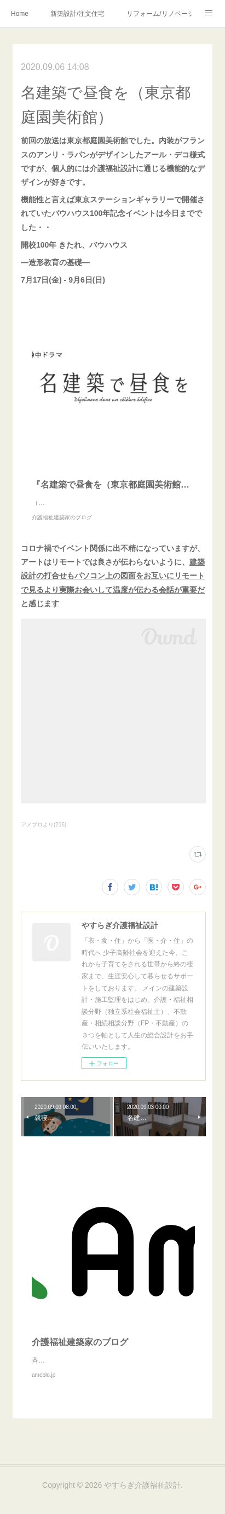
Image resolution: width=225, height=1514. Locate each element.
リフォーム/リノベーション (159, 13)
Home (19, 13)
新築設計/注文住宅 (77, 13)
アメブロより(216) (43, 835)
